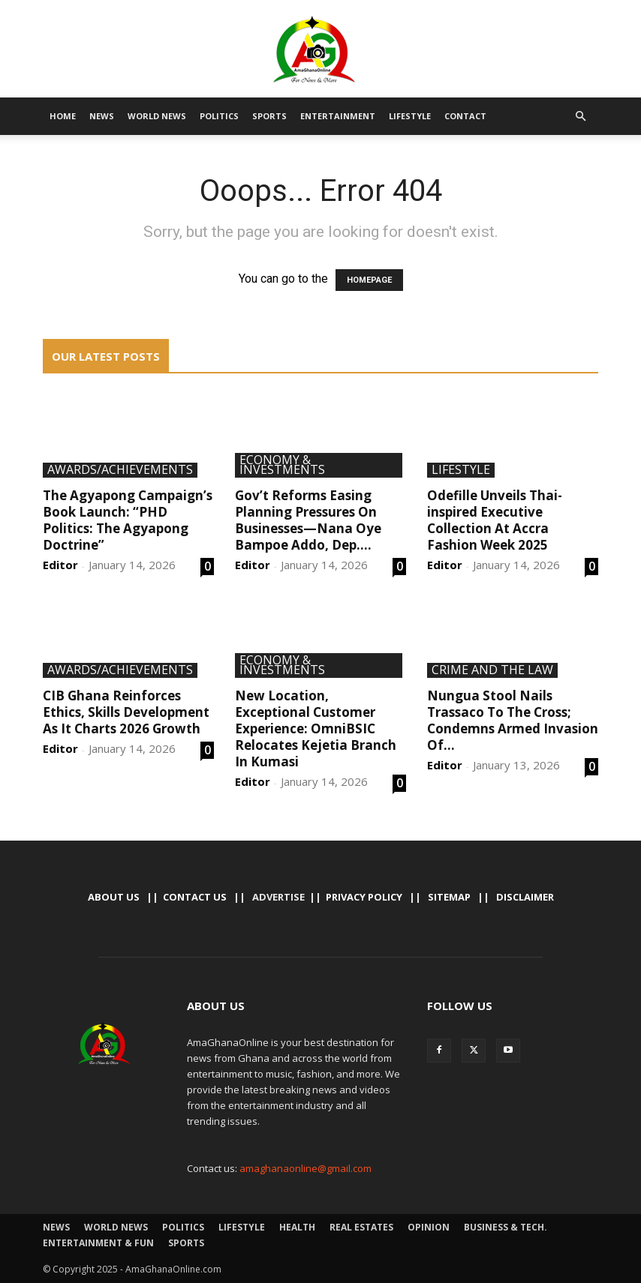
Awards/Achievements (120, 470)
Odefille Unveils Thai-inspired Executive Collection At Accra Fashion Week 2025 (494, 520)
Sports (269, 115)
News (101, 115)
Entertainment (337, 115)
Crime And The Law (492, 670)
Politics (219, 115)
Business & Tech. (505, 1227)
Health (297, 1227)
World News (157, 115)
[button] (580, 116)
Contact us (195, 897)
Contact (465, 115)
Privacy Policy (364, 897)
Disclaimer (525, 897)
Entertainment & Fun (98, 1243)
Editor (60, 564)
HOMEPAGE (369, 280)
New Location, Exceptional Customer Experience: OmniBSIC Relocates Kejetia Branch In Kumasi (315, 728)
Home (63, 115)
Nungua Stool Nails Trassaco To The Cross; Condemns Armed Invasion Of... (512, 720)
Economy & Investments (282, 465)
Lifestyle (410, 115)
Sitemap (449, 897)
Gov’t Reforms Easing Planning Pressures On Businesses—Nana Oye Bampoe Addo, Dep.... (308, 520)
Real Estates (361, 1227)
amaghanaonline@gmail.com (305, 1168)
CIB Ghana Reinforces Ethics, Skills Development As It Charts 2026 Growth (126, 712)
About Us (114, 897)
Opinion (429, 1227)
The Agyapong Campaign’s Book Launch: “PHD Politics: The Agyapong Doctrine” (127, 520)
